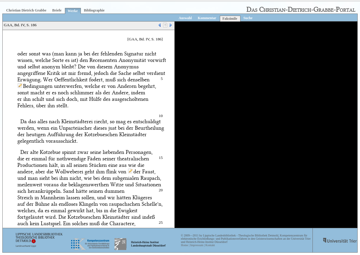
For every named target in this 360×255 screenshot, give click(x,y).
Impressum (196, 245)
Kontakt (210, 245)
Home (184, 245)
